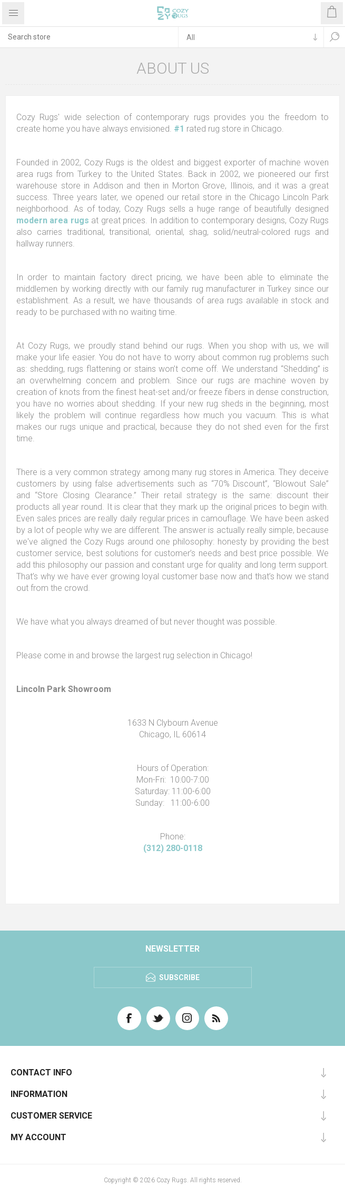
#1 (179, 129)
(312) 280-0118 (172, 848)
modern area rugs (52, 220)
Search (334, 36)
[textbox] (89, 36)
